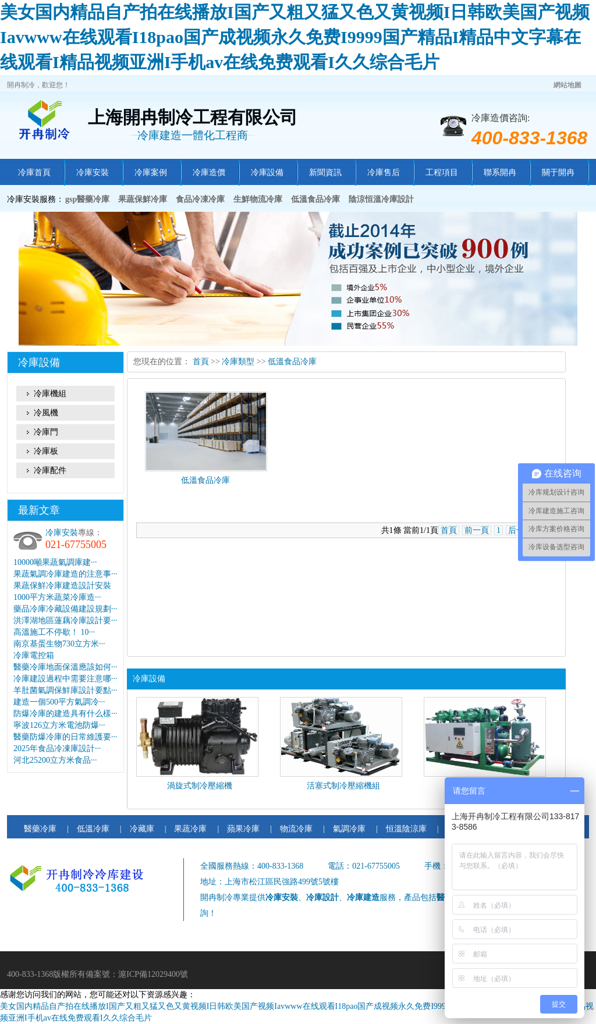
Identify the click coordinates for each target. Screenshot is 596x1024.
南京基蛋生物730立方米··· (59, 643)
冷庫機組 (50, 393)
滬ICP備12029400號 (153, 974)
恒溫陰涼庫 (406, 828)
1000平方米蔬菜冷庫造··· (57, 597)
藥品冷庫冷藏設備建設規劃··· (65, 609)
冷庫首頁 (34, 172)
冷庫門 (46, 432)
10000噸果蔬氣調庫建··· (55, 562)
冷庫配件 (50, 470)
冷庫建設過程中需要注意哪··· (65, 678)
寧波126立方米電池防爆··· (59, 725)
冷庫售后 (383, 172)
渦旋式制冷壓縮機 (199, 785)
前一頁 (476, 530)
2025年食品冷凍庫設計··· (57, 748)
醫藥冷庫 (40, 828)
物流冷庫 (296, 828)
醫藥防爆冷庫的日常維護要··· (65, 737)
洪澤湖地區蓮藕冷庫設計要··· (65, 620)
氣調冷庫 (349, 828)
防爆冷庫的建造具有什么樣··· (65, 713)
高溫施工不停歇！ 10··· (54, 632)
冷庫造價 (209, 172)
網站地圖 (567, 85)
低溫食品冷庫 (292, 361)
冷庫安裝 (92, 172)
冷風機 (46, 412)
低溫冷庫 (93, 828)
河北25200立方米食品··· (55, 760)
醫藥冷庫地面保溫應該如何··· (65, 667)
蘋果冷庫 (243, 828)
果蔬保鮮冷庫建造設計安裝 (62, 585)
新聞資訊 (325, 172)
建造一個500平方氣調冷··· (59, 702)
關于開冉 (558, 172)
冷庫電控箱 (33, 655)
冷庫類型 (238, 361)
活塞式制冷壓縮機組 (343, 785)
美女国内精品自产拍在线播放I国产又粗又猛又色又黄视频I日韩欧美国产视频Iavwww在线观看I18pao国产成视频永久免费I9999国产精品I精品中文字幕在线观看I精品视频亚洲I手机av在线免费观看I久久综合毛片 (295, 37)
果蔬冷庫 (190, 828)
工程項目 (441, 172)
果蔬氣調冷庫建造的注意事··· (65, 574)
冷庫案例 (150, 172)
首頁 (201, 361)
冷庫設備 (267, 172)
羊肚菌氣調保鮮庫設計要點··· (65, 690)
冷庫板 (46, 451)
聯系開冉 (500, 172)
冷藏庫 (142, 828)
